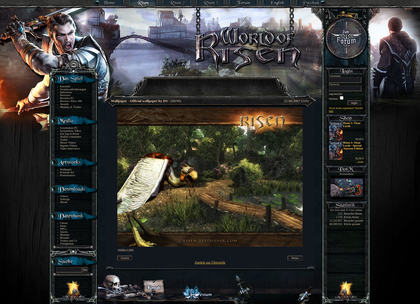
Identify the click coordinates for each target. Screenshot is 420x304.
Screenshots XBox (70, 130)
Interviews (66, 92)
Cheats (64, 223)
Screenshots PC (69, 127)
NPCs (63, 228)
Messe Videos (68, 142)
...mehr (360, 161)
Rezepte (64, 237)
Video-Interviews (70, 148)
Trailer (64, 139)
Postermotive (67, 175)
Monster (65, 234)
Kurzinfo (65, 86)
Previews (65, 95)
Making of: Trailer (70, 107)
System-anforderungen (73, 89)
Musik (63, 202)
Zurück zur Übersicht (210, 262)
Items (63, 225)
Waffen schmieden (70, 136)
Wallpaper (66, 169)
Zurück (125, 258)
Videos (64, 196)
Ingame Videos (68, 145)
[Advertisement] (210, 83)
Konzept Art (67, 172)
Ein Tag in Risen (69, 133)
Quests (64, 231)
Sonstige (65, 199)
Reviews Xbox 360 (71, 101)
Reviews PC (67, 98)
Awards (64, 104)
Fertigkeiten (67, 243)
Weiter (295, 258)
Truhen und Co (68, 240)
